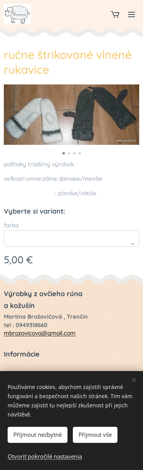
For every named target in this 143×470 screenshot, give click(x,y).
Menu (131, 14)
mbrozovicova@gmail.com (40, 333)
